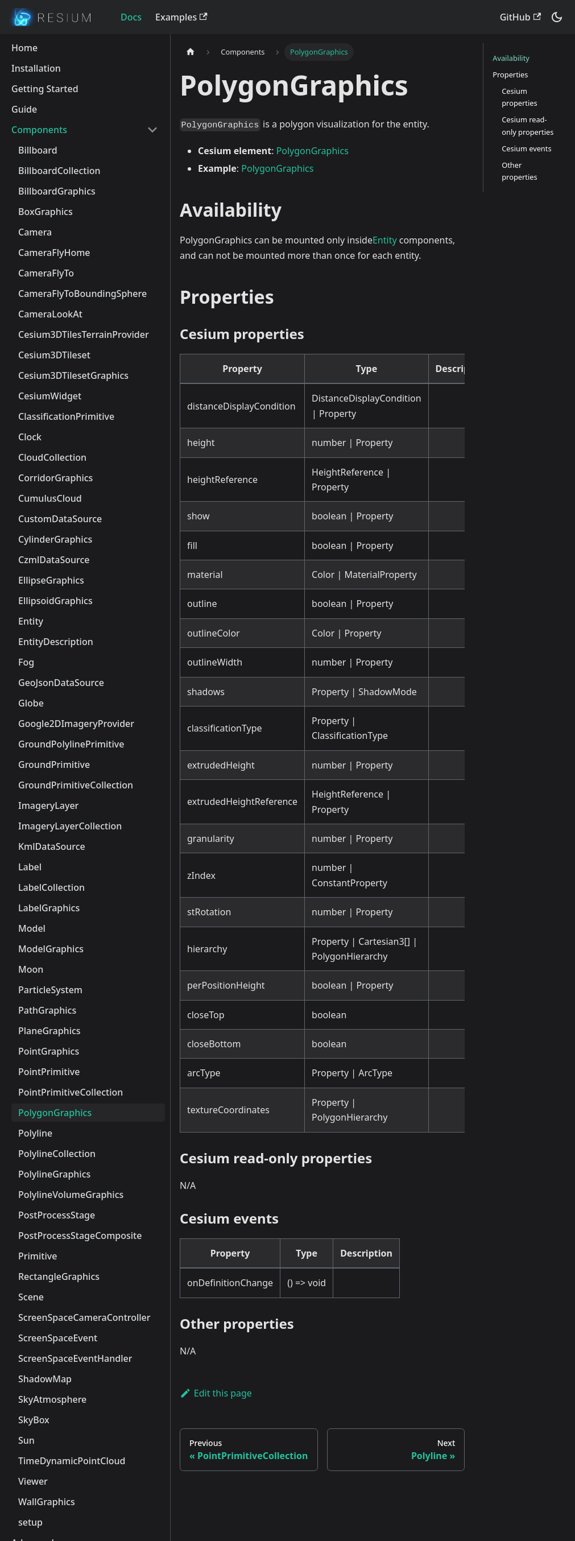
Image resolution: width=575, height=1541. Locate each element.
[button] (85, 130)
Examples (181, 17)
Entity (385, 240)
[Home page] (190, 52)
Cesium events (526, 148)
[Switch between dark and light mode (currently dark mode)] (557, 17)
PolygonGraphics (312, 150)
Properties (510, 74)
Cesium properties (519, 97)
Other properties (519, 171)
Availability (511, 58)
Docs (131, 17)
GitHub (520, 17)
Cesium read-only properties (527, 125)
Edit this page (216, 1393)
